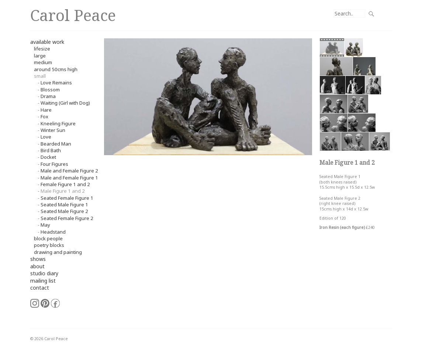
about (37, 266)
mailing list (43, 280)
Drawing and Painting (58, 252)
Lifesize (42, 48)
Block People (48, 238)
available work (47, 41)
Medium (43, 62)
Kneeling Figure (58, 123)
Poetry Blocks (49, 245)
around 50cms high (55, 69)
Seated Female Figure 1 (67, 198)
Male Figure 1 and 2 (63, 191)
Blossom (50, 89)
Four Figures (54, 164)
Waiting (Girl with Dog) (65, 103)
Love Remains (56, 82)
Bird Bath (51, 150)
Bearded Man (56, 143)
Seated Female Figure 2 (67, 218)
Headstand (53, 231)
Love (46, 136)
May (45, 224)
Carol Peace (73, 14)
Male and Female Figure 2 (69, 170)
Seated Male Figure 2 (64, 211)
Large (40, 55)
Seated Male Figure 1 (64, 204)
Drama (48, 96)
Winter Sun (53, 130)
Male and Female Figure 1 (69, 177)
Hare (46, 110)
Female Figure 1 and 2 (65, 184)
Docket (48, 157)
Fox (44, 116)
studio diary (44, 273)
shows (38, 258)
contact (39, 287)
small (40, 76)
